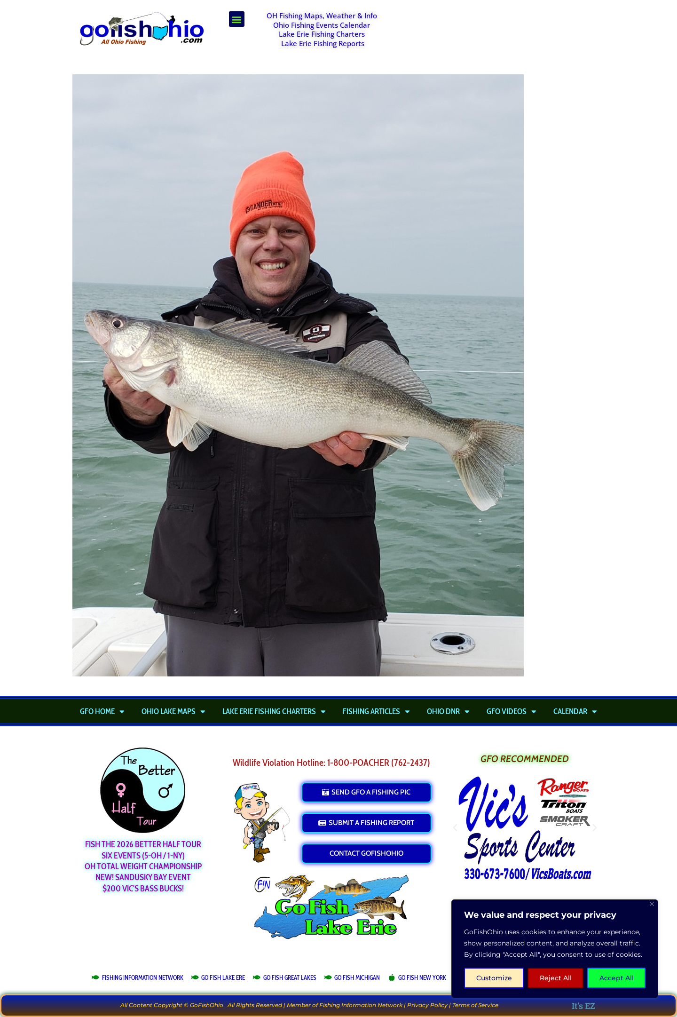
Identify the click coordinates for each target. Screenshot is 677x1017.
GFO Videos (511, 711)
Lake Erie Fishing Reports (322, 43)
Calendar (575, 711)
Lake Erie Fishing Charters (322, 34)
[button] (236, 19)
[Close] (652, 904)
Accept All (616, 978)
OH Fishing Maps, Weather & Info (322, 15)
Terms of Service (475, 1005)
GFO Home (102, 711)
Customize (494, 978)
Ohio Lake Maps (173, 711)
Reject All (556, 978)
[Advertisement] (501, 34)
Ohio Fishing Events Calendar (321, 25)
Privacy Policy (427, 1005)
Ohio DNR (448, 711)
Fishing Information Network (360, 1005)
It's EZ (583, 1005)
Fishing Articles (376, 711)
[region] (554, 948)
